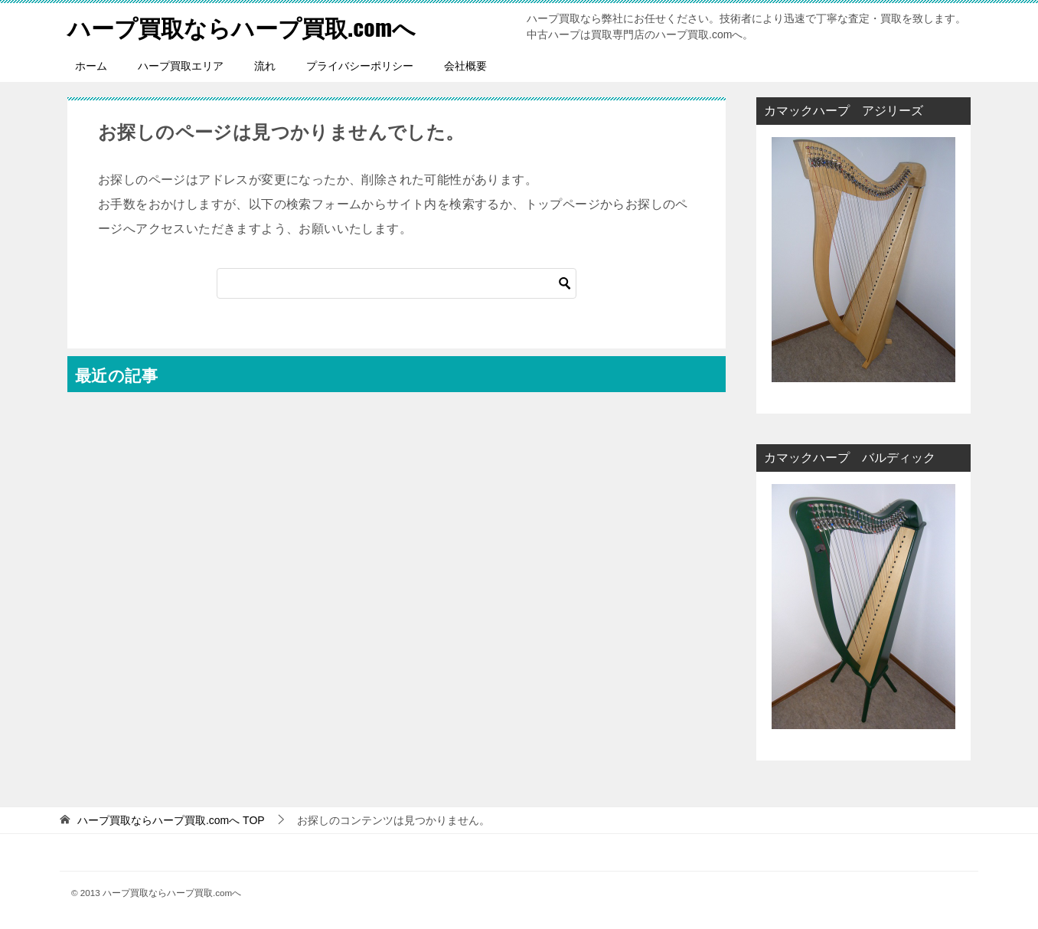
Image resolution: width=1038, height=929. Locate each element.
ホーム (91, 66)
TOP (171, 820)
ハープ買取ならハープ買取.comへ (241, 26)
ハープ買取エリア (181, 66)
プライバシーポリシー (359, 66)
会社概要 (465, 66)
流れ (265, 66)
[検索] (396, 283)
